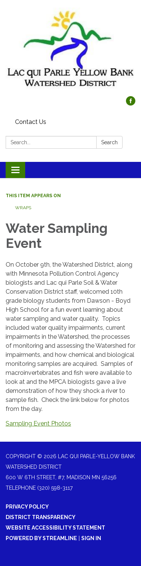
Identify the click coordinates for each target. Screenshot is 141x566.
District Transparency (41, 517)
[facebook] (130, 103)
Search (109, 142)
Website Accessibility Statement (55, 528)
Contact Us (30, 121)
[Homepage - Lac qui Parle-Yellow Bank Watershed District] (70, 52)
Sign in (91, 538)
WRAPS (23, 207)
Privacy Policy (27, 507)
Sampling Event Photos (38, 423)
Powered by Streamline (41, 538)
